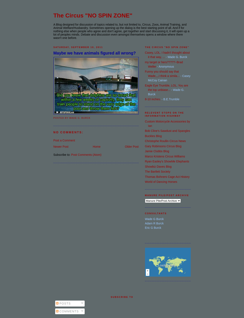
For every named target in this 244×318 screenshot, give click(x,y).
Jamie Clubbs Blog (157, 151)
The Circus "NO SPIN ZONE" (93, 15)
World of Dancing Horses (161, 181)
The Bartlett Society (157, 171)
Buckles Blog (153, 136)
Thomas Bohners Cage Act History (167, 176)
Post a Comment (64, 140)
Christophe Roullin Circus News (165, 141)
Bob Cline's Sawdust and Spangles (167, 130)
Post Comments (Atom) (86, 154)
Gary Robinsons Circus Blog (163, 146)
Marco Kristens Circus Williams (165, 156)
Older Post (132, 146)
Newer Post (60, 146)
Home (96, 146)
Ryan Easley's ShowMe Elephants (167, 161)
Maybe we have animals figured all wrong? (94, 53)
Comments (67, 311)
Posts (63, 303)
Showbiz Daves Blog (158, 166)
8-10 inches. (153, 99)
